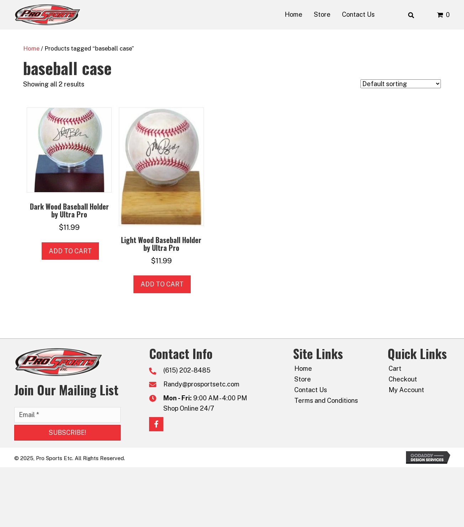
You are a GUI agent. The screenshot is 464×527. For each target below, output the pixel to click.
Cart (395, 368)
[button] (67, 433)
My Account (406, 390)
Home (31, 48)
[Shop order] (400, 83)
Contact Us (310, 390)
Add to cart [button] (70, 251)
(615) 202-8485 (187, 370)
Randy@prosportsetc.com (201, 384)
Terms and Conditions (326, 400)
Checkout (403, 379)
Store (302, 379)
